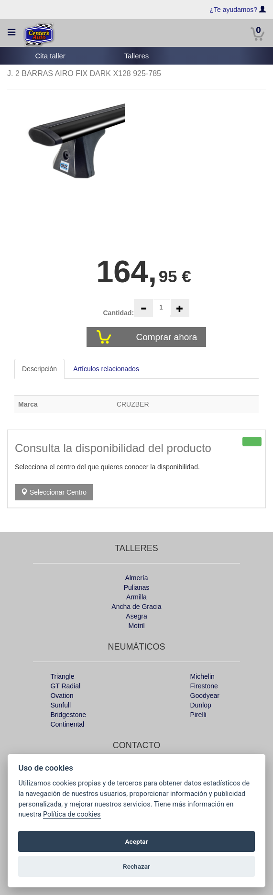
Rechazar (136, 866)
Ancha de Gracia (136, 606)
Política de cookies (72, 814)
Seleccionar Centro (54, 492)
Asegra (136, 616)
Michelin (202, 676)
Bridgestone (68, 714)
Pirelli (198, 714)
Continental (67, 724)
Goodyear (204, 695)
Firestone (204, 686)
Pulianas (137, 587)
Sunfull (60, 705)
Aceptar (136, 841)
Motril (136, 626)
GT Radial (65, 686)
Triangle (62, 676)
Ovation (61, 695)
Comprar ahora (167, 337)
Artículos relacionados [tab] (106, 369)
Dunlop (200, 705)
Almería (136, 578)
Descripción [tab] (39, 369)
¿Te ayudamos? (234, 9)
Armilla (136, 597)
